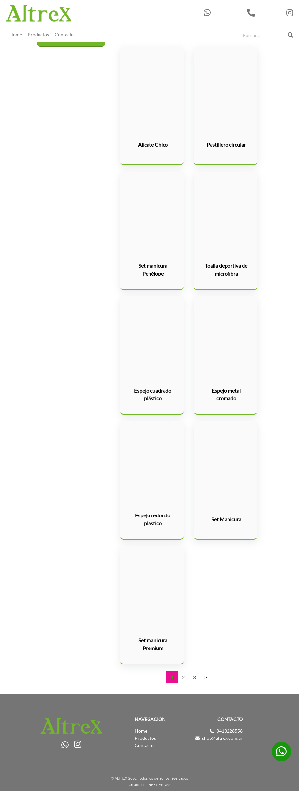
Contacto (64, 34)
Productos (38, 34)
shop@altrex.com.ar (222, 738)
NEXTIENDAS (159, 785)
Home (15, 34)
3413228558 (265, 13)
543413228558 (224, 13)
